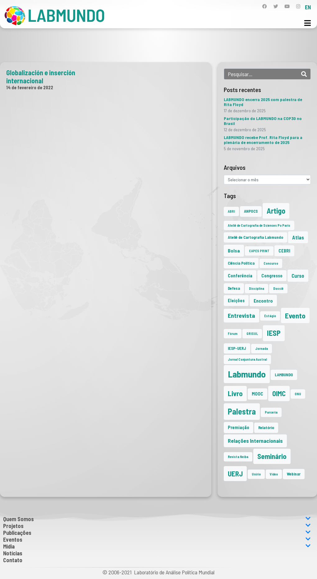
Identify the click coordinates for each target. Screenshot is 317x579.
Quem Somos (157, 519)
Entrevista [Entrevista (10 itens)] (241, 315)
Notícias (12, 553)
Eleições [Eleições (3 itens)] (236, 300)
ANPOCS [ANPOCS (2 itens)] (251, 211)
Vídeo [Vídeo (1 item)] (274, 474)
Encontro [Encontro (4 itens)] (263, 300)
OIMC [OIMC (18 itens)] (279, 393)
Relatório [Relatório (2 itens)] (266, 427)
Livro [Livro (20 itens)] (235, 393)
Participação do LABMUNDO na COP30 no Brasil (263, 121)
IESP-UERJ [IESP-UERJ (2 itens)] (237, 348)
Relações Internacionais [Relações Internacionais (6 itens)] (255, 441)
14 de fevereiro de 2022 (29, 87)
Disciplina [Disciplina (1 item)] (256, 288)
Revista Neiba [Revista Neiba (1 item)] (238, 457)
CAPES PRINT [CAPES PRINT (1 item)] (259, 251)
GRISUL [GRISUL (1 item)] (252, 333)
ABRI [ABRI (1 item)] (231, 211)
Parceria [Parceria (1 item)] (271, 412)
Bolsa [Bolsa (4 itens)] (234, 250)
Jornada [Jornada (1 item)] (261, 348)
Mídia (157, 546)
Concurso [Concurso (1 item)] (271, 263)
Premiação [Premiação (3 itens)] (238, 427)
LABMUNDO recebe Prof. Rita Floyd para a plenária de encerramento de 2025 (263, 140)
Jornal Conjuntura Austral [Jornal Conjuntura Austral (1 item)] (247, 359)
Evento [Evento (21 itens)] (295, 315)
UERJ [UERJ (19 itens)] (235, 473)
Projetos (157, 525)
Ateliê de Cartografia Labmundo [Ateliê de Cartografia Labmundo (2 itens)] (255, 237)
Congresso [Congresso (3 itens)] (272, 275)
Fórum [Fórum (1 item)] (232, 333)
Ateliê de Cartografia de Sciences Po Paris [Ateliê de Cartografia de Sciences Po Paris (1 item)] (259, 225)
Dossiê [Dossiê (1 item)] (278, 288)
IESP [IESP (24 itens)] (274, 332)
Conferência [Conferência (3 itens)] (240, 275)
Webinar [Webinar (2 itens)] (294, 473)
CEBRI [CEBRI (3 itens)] (284, 250)
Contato (12, 560)
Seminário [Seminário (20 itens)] (272, 456)
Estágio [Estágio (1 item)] (270, 316)
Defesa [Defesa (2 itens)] (234, 288)
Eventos (157, 539)
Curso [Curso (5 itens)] (298, 275)
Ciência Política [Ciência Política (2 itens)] (241, 263)
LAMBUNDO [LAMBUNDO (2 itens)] (284, 374)
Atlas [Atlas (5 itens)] (298, 237)
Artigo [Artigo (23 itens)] (276, 210)
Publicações (157, 532)
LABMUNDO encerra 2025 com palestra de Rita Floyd (263, 102)
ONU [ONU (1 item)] (298, 394)
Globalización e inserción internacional (40, 76)
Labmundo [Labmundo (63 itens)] (247, 373)
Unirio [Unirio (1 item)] (256, 474)
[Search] (303, 74)
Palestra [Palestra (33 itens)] (242, 411)
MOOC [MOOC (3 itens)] (257, 393)
